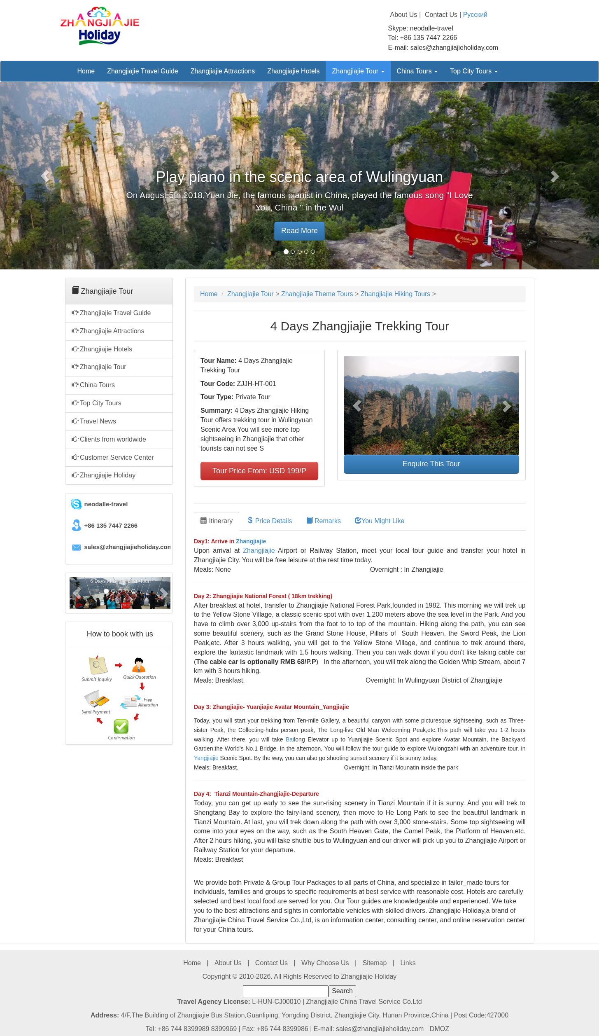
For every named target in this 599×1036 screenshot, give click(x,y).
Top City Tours (474, 71)
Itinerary (216, 520)
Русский (475, 14)
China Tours (417, 71)
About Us (403, 14)
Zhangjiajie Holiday (104, 475)
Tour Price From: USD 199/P (259, 471)
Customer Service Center (113, 457)
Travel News (94, 421)
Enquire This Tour (431, 464)
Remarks (323, 520)
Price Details (269, 520)
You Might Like (379, 520)
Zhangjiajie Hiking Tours (396, 293)
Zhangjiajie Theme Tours (317, 293)
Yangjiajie (206, 758)
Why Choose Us (325, 962)
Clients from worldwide (109, 439)
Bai (290, 739)
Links (407, 962)
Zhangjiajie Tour (358, 71)
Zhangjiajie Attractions (223, 71)
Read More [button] (299, 231)
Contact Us (441, 14)
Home (86, 71)
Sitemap (375, 962)
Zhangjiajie (251, 541)
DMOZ (439, 1028)
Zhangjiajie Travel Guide (142, 71)
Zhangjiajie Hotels (293, 71)
